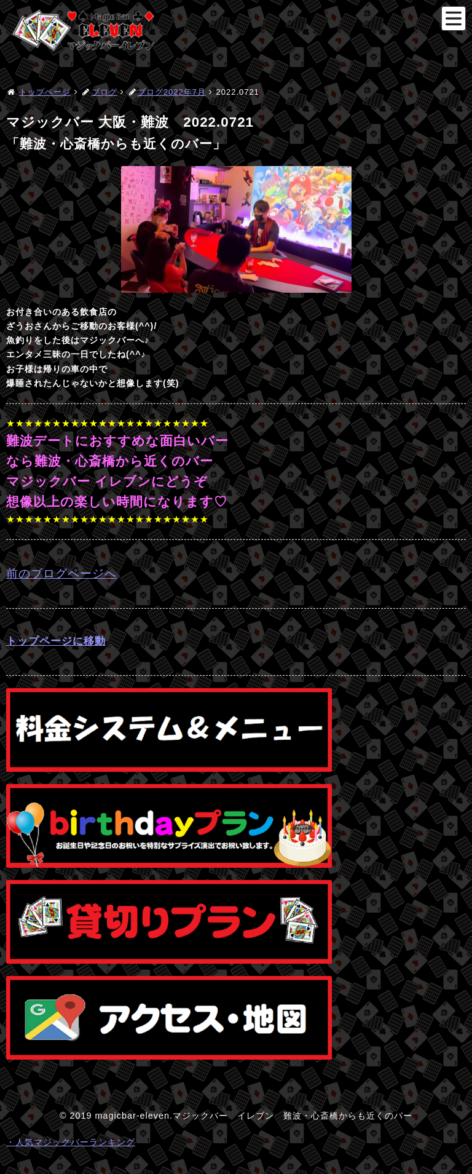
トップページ (45, 92)
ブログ (104, 92)
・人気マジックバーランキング (70, 1142)
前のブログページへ (61, 573)
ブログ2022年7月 (172, 92)
